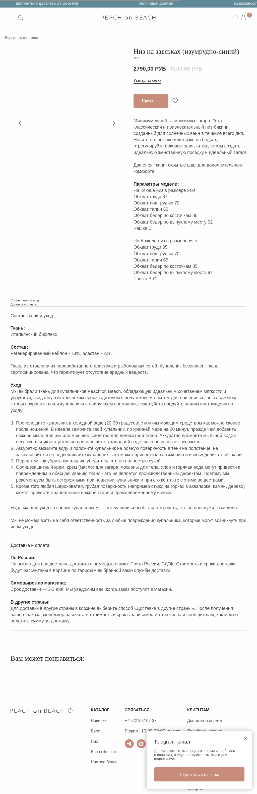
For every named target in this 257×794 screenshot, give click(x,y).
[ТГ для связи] (140, 744)
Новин (97, 720)
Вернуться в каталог (24, 37)
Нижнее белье (106, 762)
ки (106, 720)
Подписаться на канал (199, 774)
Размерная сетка (149, 80)
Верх (96, 731)
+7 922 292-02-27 (154, 720)
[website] (21, 17)
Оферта (19, 762)
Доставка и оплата (226, 720)
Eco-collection (105, 752)
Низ (95, 741)
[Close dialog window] (245, 738)
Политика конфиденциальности (44, 752)
